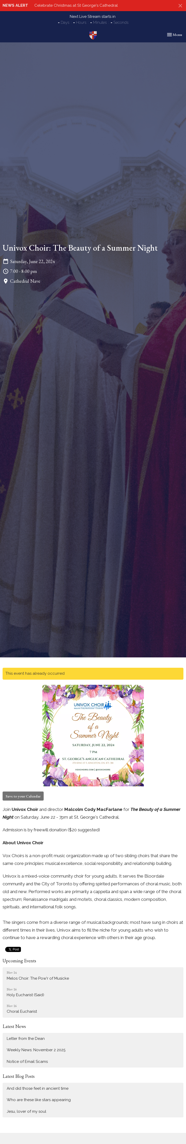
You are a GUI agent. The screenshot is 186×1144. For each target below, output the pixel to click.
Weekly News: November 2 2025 (36, 1050)
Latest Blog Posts (19, 1076)
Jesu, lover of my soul (26, 1111)
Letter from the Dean (26, 1038)
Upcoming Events (19, 961)
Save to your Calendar (23, 796)
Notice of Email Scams (27, 1061)
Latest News (14, 1026)
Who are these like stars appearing (40, 1099)
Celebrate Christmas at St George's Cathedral (76, 5)
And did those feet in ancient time (37, 1088)
